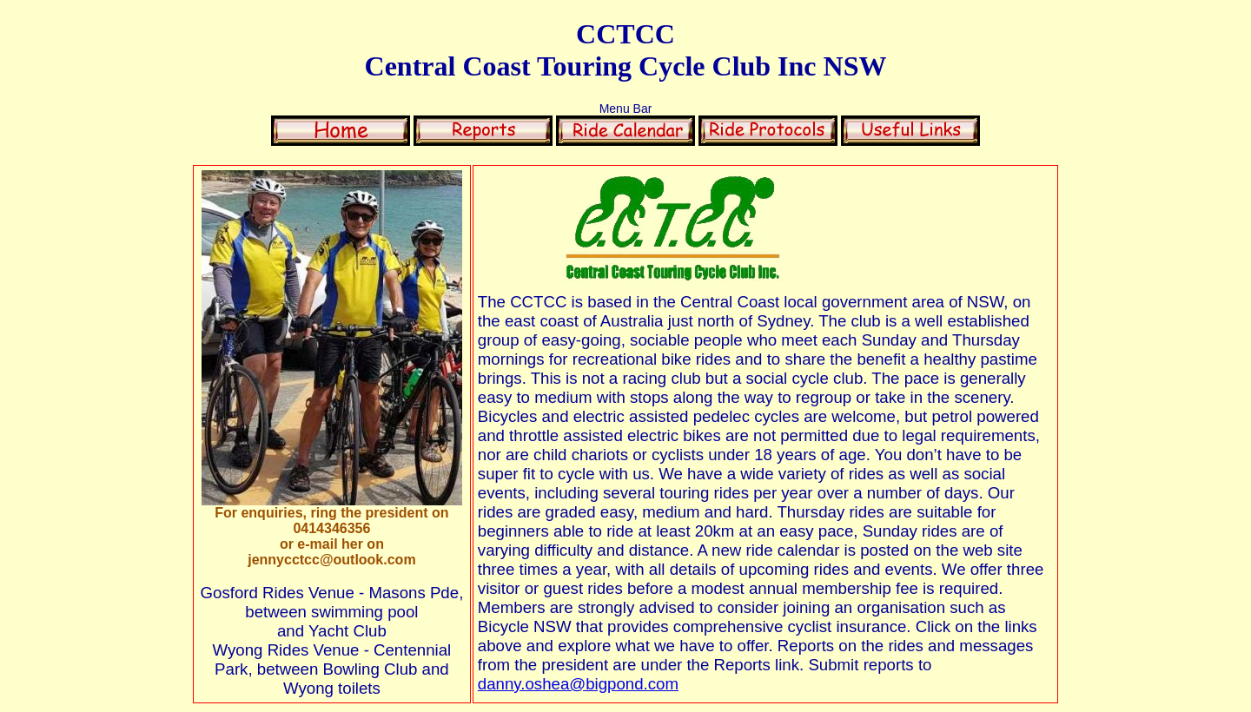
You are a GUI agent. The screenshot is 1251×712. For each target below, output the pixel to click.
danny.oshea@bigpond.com (578, 684)
